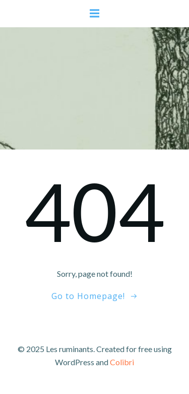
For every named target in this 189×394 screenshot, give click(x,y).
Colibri (122, 362)
